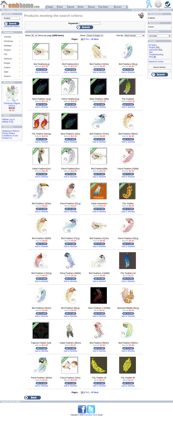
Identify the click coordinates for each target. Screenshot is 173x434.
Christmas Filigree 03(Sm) (12, 104)
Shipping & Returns (10, 131)
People (7, 63)
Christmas (8, 41)
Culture (7, 67)
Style (6, 72)
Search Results (43, 10)
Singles (50, 7)
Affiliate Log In (8, 119)
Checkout (166, 10)
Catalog (10, 10)
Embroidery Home (90, 415)
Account (118, 7)
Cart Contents (152, 10)
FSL (6, 54)
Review (92, 7)
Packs (60, 7)
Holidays (8, 45)
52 (92, 39)
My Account (137, 10)
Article (81, 7)
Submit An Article (156, 61)
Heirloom (8, 59)
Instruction (153, 50)
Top (3, 10)
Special (71, 7)
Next (96, 39)
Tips (151, 52)
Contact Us (7, 138)
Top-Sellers (104, 7)
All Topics (152, 45)
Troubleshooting (156, 54)
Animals (7, 37)
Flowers (7, 50)
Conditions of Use (10, 136)
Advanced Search (25, 10)
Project (152, 47)
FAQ (151, 57)
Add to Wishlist (41, 72)
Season (7, 76)
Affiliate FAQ (7, 122)
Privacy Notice (8, 133)
